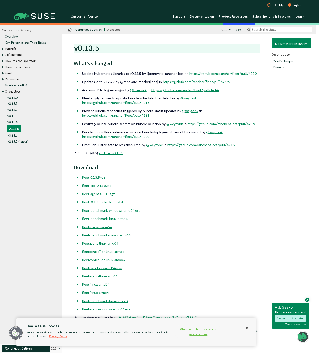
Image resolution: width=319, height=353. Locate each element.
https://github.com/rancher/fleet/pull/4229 (196, 81)
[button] (15, 332)
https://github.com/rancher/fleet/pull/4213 (116, 115)
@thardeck (138, 90)
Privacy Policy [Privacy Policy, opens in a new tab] (58, 336)
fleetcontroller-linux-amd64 (103, 260)
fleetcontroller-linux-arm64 (103, 251)
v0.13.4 (12, 122)
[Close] (247, 327)
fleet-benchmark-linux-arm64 (105, 218)
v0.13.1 (12, 104)
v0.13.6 (12, 135)
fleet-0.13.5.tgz (93, 177)
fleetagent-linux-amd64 (100, 243)
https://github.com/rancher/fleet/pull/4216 (221, 124)
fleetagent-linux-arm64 (99, 276)
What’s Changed (283, 61)
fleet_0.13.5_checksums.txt (102, 202)
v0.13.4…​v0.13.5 (111, 153)
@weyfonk (188, 98)
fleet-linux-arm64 (95, 292)
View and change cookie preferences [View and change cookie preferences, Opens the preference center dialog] (198, 332)
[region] (136, 332)
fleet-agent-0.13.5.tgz (98, 194)
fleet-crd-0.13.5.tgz (96, 185)
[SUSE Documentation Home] (70, 30)
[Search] (281, 30)
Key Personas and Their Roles (25, 43)
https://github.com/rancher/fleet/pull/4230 (223, 73)
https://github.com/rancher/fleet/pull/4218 (116, 102)
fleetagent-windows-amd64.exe (106, 309)
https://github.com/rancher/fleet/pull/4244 (185, 90)
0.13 (224, 30)
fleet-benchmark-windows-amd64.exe (111, 210)
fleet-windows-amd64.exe (102, 268)
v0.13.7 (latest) (17, 142)
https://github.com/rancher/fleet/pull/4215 (201, 145)
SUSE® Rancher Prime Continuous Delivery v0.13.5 (157, 317)
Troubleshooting (16, 85)
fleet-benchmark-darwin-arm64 (106, 235)
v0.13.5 (14, 129)
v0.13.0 (12, 98)
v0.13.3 (12, 116)
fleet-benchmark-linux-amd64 (105, 301)
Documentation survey (291, 43)
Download (279, 67)
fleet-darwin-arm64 (97, 227)
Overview (11, 37)
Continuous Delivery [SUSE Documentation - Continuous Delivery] (88, 30)
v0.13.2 (12, 110)
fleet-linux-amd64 (96, 284)
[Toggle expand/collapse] (2, 48)
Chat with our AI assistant (290, 318)
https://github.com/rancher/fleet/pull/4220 (116, 136)
